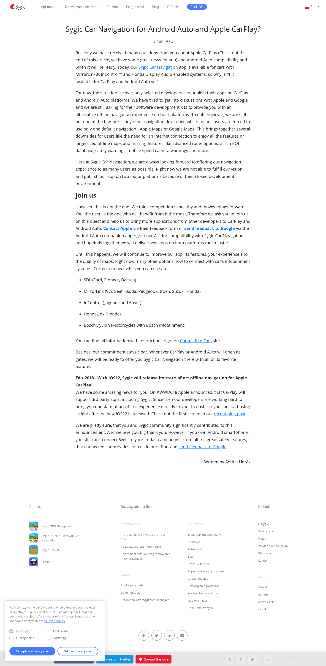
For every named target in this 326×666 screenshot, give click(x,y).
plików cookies (54, 621)
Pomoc (112, 7)
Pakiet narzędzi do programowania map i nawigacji (145, 556)
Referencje (265, 531)
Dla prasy (265, 553)
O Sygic (263, 524)
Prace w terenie (198, 564)
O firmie (173, 7)
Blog (155, 7)
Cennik (263, 587)
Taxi (190, 556)
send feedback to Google (209, 228)
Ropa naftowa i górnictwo (205, 571)
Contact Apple (117, 228)
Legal (262, 609)
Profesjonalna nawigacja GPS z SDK (143, 537)
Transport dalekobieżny (204, 534)
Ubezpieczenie (197, 578)
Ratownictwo (196, 549)
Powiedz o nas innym (273, 546)
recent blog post (229, 413)
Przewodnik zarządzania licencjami (145, 600)
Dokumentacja (131, 592)
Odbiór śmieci (197, 600)
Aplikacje (47, 7)
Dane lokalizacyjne (200, 608)
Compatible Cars (196, 340)
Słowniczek (266, 602)
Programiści (135, 7)
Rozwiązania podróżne (203, 586)
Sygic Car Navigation (158, 67)
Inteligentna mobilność (203, 593)
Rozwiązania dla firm (80, 7)
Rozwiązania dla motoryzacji (141, 546)
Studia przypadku (133, 585)
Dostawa (193, 542)
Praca (262, 538)
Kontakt (263, 560)
